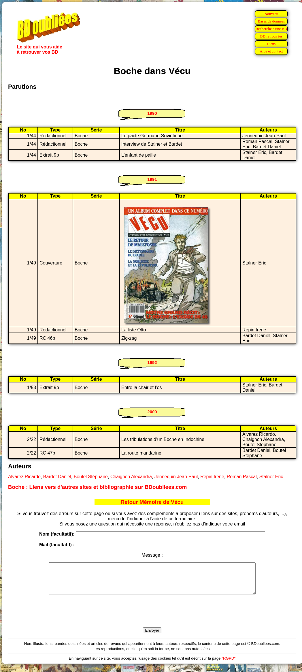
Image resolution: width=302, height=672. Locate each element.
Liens (271, 44)
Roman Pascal (242, 476)
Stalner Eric (271, 476)
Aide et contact (271, 51)
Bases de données (271, 21)
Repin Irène (212, 476)
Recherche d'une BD (271, 29)
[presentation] (152, 617)
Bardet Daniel (57, 476)
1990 (152, 113)
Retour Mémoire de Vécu (152, 502)
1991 (152, 179)
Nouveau (271, 14)
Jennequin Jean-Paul (176, 476)
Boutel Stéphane (91, 476)
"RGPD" (228, 664)
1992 (152, 362)
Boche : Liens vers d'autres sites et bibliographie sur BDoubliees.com (97, 487)
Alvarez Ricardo (24, 476)
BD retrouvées (271, 36)
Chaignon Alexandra (131, 476)
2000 (152, 411)
